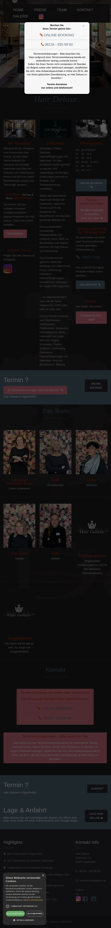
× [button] (43, 876)
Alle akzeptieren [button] (15, 913)
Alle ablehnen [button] (34, 913)
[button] (24, 920)
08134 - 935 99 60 (58, 44)
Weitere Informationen (33, 900)
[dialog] (24, 899)
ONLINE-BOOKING (58, 35)
